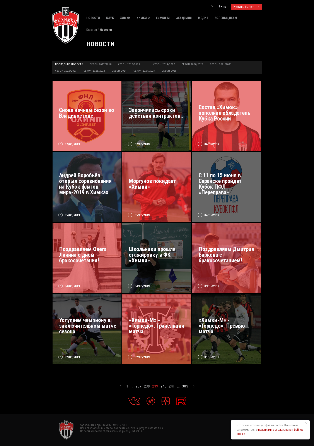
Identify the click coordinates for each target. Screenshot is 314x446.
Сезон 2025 (169, 70)
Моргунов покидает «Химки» (152, 184)
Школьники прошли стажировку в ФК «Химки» (152, 255)
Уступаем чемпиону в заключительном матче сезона (87, 326)
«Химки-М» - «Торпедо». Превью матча (222, 326)
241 (172, 386)
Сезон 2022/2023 (66, 70)
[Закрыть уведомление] (306, 423)
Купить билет (246, 7)
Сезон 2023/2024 (94, 70)
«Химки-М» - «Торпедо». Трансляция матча (156, 326)
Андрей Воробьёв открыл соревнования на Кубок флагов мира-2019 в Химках (85, 184)
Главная (91, 29)
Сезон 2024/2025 (144, 70)
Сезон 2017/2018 (100, 64)
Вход (222, 6)
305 (185, 386)
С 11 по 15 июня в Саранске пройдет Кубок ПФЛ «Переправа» (220, 184)
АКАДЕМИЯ (184, 18)
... (132, 386)
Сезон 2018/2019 (129, 64)
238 (147, 386)
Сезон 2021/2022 (221, 64)
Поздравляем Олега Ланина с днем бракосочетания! (83, 255)
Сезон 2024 (119, 70)
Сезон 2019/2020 (164, 64)
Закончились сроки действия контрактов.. (156, 113)
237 (139, 386)
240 (163, 386)
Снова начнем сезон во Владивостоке (86, 113)
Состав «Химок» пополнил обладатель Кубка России (224, 113)
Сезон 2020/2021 (192, 64)
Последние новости (69, 64)
